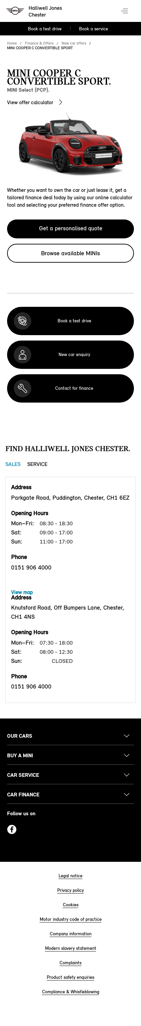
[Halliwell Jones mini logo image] (34, 11)
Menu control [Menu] (125, 11)
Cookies (70, 905)
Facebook (11, 829)
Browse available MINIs (70, 253)
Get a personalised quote (70, 228)
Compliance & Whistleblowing (70, 992)
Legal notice (70, 876)
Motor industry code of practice (71, 919)
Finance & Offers (39, 43)
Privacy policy (70, 890)
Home (12, 43)
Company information (71, 934)
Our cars (19, 736)
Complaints (70, 963)
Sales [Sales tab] (13, 464)
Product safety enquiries (70, 977)
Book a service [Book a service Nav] (93, 29)
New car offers (74, 43)
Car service (23, 775)
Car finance (23, 794)
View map (22, 592)
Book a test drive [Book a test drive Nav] (45, 29)
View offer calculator (30, 102)
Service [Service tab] (37, 464)
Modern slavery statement (70, 948)
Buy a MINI (20, 755)
